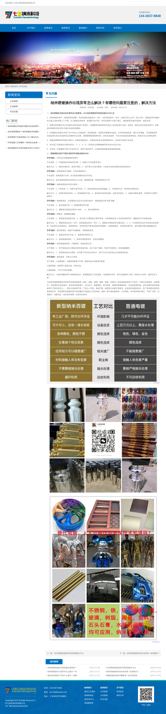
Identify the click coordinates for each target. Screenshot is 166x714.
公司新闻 (14, 101)
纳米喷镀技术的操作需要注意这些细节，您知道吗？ (25, 126)
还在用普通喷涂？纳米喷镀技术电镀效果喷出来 (25, 132)
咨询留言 (120, 691)
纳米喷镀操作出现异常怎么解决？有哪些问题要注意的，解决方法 (63, 671)
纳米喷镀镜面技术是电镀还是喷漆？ (62, 668)
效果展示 (48, 28)
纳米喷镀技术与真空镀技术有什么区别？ (24, 148)
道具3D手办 (89, 699)
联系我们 (117, 28)
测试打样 (100, 28)
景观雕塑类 (88, 703)
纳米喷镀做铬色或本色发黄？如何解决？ (143, 653)
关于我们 (31, 28)
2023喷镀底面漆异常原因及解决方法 (69, 653)
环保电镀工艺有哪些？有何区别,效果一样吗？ (25, 142)
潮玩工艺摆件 (89, 691)
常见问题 (23, 86)
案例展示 (83, 28)
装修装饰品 (88, 695)
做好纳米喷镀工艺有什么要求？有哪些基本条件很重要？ (63, 675)
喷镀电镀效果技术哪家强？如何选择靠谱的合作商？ (122, 675)
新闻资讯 (66, 28)
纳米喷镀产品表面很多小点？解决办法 (23, 137)
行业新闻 (14, 106)
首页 (14, 28)
